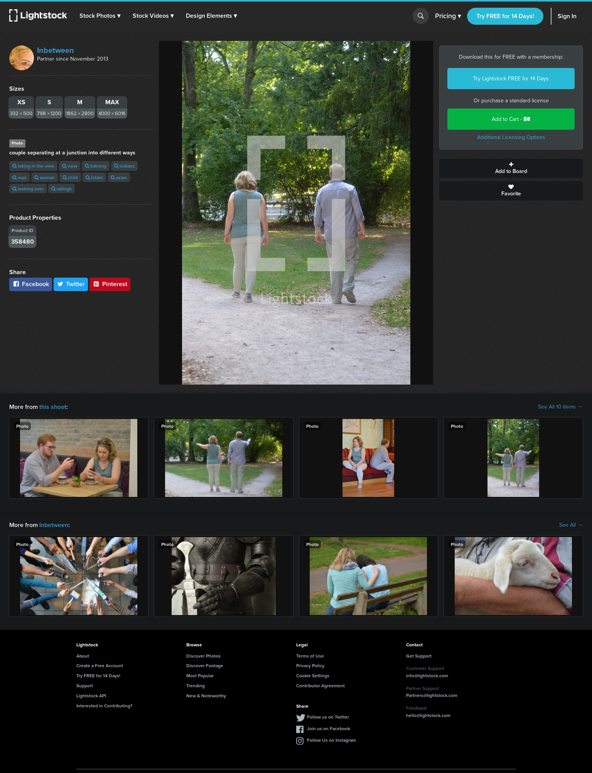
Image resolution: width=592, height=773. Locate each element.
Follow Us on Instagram (331, 740)
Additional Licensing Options (511, 137)
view (69, 166)
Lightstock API (91, 695)
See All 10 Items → (560, 407)
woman (44, 177)
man (19, 177)
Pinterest (110, 284)
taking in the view (33, 166)
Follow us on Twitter (328, 717)
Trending (195, 685)
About (82, 656)
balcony (95, 166)
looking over (28, 188)
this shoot (52, 406)
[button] (99, 16)
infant (94, 177)
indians (124, 166)
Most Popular (200, 675)
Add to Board (511, 168)
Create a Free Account (99, 665)
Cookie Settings (312, 675)
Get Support (419, 656)
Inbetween (55, 50)
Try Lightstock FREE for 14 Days (511, 79)
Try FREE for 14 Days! (505, 16)
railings (61, 188)
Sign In (567, 16)
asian (119, 177)
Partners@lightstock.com (431, 695)
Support (84, 685)
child (70, 177)
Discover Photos (203, 656)
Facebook (30, 284)
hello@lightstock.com (428, 715)
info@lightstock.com (427, 675)
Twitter (71, 284)
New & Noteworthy (206, 695)
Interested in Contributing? (104, 705)
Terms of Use (310, 656)
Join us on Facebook (328, 728)
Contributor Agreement (320, 685)
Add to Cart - (511, 119)
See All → (571, 525)
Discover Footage (204, 665)
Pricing (448, 16)
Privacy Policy (310, 665)
